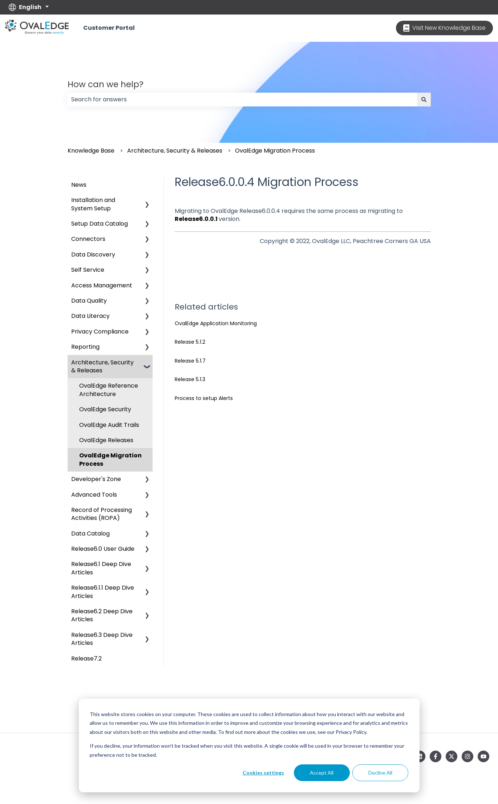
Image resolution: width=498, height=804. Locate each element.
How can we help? (105, 84)
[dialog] (249, 745)
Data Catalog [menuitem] (90, 533)
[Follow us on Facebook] (435, 756)
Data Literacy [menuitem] (90, 316)
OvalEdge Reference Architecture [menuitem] (108, 389)
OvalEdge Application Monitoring (216, 323)
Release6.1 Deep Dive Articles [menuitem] (101, 568)
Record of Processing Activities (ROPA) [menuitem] (101, 514)
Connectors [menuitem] (88, 239)
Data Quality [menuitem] (89, 300)
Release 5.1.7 (190, 360)
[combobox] (242, 99)
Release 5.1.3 (190, 379)
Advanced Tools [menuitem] (94, 494)
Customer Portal (109, 28)
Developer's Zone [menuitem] (96, 479)
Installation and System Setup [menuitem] (93, 204)
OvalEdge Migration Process (275, 150)
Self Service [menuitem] (87, 270)
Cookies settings (263, 772)
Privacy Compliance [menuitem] (100, 331)
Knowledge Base (91, 150)
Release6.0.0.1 (196, 219)
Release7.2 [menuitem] (86, 658)
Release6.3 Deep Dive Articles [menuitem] (102, 639)
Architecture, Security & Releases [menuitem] (102, 366)
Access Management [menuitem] (101, 285)
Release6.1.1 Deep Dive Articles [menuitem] (102, 591)
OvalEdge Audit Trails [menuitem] (109, 425)
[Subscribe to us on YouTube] (483, 756)
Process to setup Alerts (204, 398)
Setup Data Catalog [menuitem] (99, 223)
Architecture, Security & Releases (174, 150)
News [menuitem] (78, 185)
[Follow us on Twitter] (451, 756)
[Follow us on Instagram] (467, 756)
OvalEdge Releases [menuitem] (106, 440)
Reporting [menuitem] (85, 347)
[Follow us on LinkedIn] (419, 756)
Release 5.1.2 (190, 342)
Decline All (380, 772)
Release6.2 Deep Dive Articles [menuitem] (102, 615)
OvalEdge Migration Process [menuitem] (110, 459)
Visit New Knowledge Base (444, 28)
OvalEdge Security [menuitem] (105, 409)
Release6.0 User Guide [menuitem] (102, 549)
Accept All (321, 772)
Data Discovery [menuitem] (93, 254)
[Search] (424, 99)
